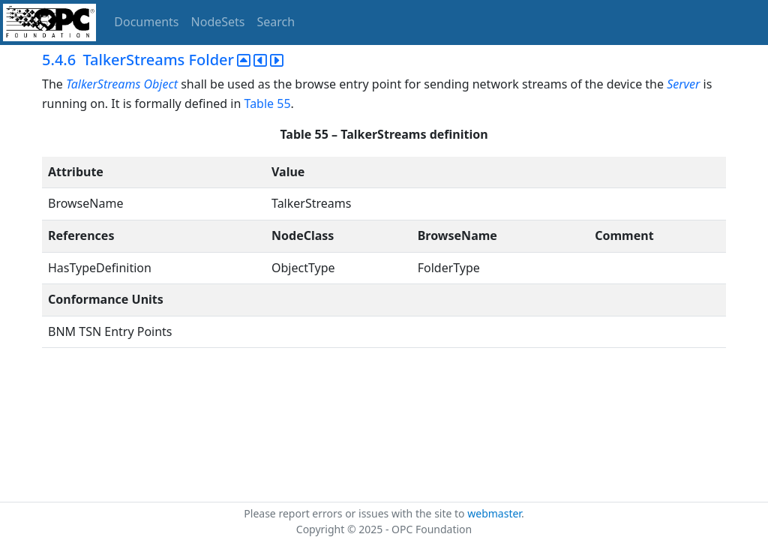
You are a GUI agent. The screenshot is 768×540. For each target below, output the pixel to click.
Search (276, 22)
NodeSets (218, 22)
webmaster (494, 513)
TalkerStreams (103, 84)
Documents (146, 22)
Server (683, 84)
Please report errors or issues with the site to (355, 513)
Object (160, 84)
